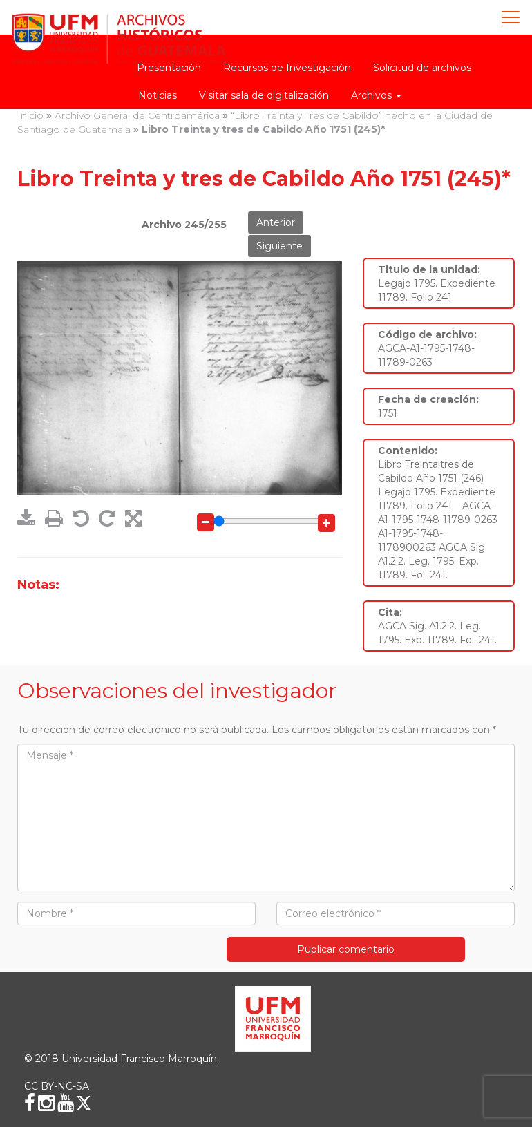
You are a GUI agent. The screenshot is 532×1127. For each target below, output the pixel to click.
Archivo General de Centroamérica (137, 115)
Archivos (376, 95)
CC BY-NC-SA (56, 1086)
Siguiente (279, 246)
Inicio (30, 115)
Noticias (157, 95)
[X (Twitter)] (84, 1103)
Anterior (275, 222)
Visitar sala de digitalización (264, 95)
